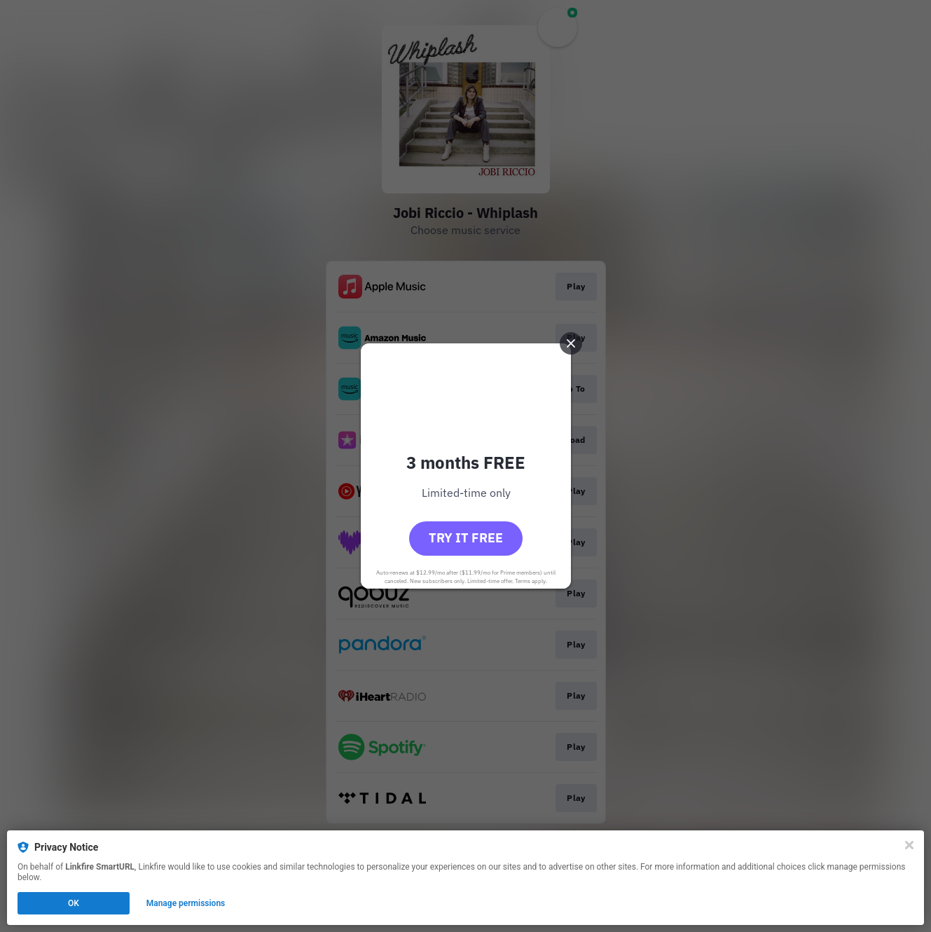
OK (73, 903)
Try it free (466, 538)
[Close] (909, 845)
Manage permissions (186, 903)
